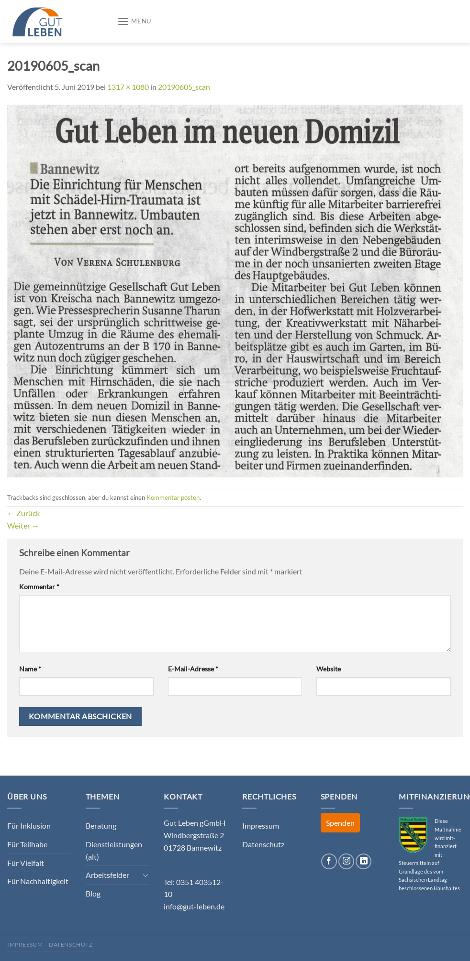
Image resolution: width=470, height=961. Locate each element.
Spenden (340, 822)
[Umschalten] (146, 875)
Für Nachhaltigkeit (37, 880)
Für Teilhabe (27, 844)
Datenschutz (263, 844)
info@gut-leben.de (194, 906)
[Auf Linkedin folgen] (363, 861)
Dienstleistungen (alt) (114, 850)
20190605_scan (184, 86)
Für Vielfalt (25, 862)
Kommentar (39, 587)
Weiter (23, 525)
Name (30, 669)
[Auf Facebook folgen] (329, 861)
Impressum (260, 825)
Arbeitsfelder (107, 874)
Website (328, 669)
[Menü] (134, 21)
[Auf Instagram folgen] (346, 861)
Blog (93, 893)
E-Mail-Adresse (193, 669)
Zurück (23, 513)
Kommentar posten (173, 497)
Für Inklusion (29, 825)
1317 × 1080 (128, 86)
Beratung (101, 825)
